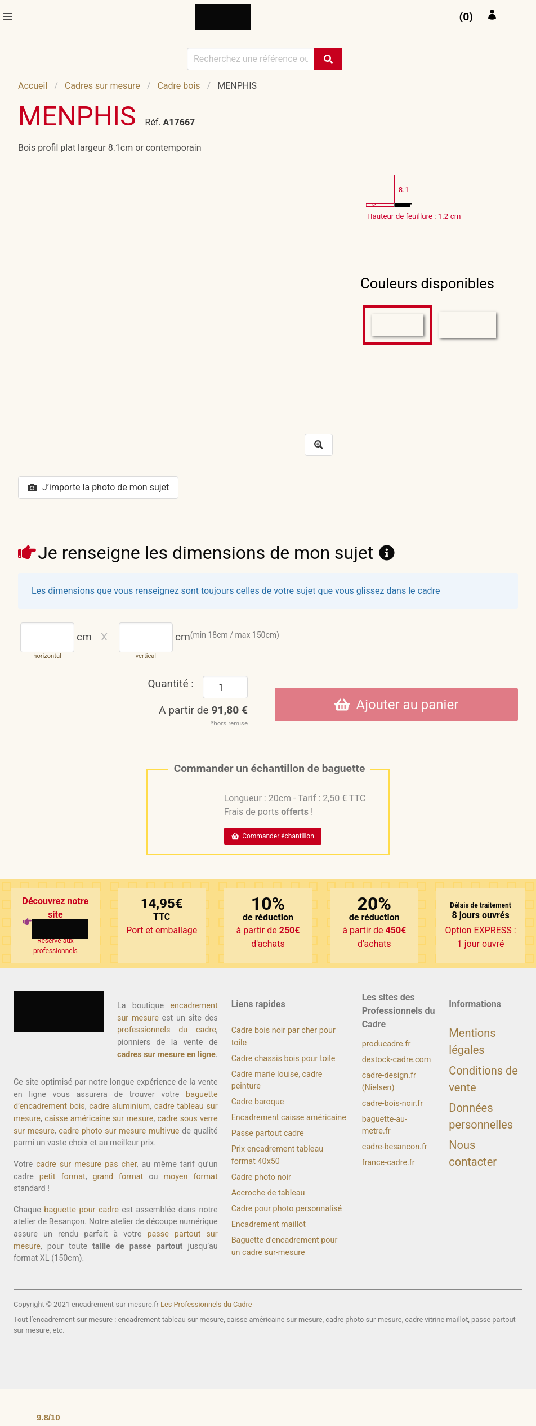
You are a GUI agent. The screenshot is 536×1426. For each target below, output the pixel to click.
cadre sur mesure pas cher (86, 1164)
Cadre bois (178, 85)
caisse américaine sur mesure (98, 1118)
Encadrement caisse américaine (288, 1117)
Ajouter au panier (396, 704)
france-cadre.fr (388, 1162)
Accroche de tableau (268, 1193)
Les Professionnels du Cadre (206, 1304)
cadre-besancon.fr (394, 1147)
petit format (62, 1176)
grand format (118, 1176)
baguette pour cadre (81, 1210)
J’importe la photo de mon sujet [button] (98, 487)
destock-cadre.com (396, 1059)
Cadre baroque (257, 1102)
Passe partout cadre (267, 1133)
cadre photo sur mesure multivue (119, 1131)
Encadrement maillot (268, 1224)
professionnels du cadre (166, 1030)
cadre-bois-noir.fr (392, 1103)
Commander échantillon (272, 836)
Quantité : (171, 683)
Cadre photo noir (261, 1177)
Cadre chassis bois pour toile (283, 1058)
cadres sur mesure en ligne (166, 1054)
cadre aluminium (119, 1106)
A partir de (203, 709)
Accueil (32, 85)
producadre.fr (386, 1044)
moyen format (190, 1176)
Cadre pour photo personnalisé (286, 1208)
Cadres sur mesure (102, 85)
